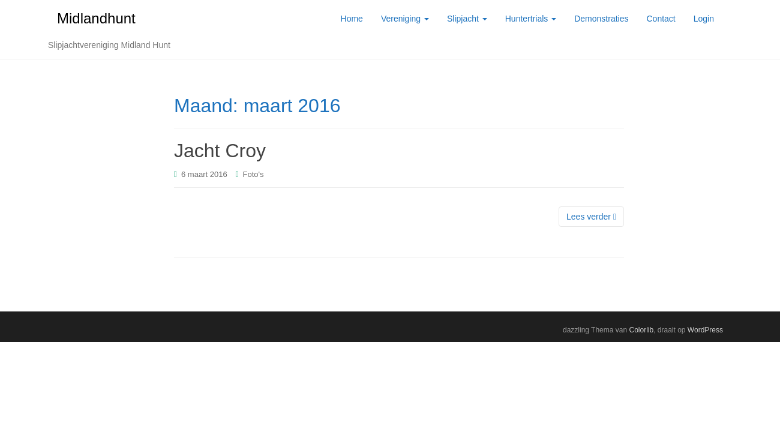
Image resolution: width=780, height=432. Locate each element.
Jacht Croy (220, 150)
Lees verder (591, 216)
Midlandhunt (96, 18)
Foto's (253, 174)
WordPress (705, 330)
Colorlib (641, 330)
